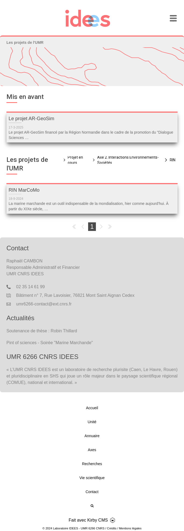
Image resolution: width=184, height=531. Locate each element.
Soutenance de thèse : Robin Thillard (41, 331)
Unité (92, 422)
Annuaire (91, 436)
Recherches (92, 464)
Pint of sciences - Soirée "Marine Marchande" (49, 342)
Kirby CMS (97, 520)
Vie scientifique (92, 478)
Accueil (92, 408)
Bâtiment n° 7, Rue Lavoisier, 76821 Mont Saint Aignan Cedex (75, 295)
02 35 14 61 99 (30, 286)
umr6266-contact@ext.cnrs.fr (44, 304)
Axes (92, 450)
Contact (91, 492)
